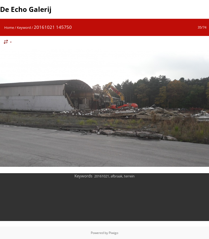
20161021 (101, 176)
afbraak (116, 176)
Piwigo (113, 233)
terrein (129, 176)
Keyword (24, 27)
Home (9, 27)
